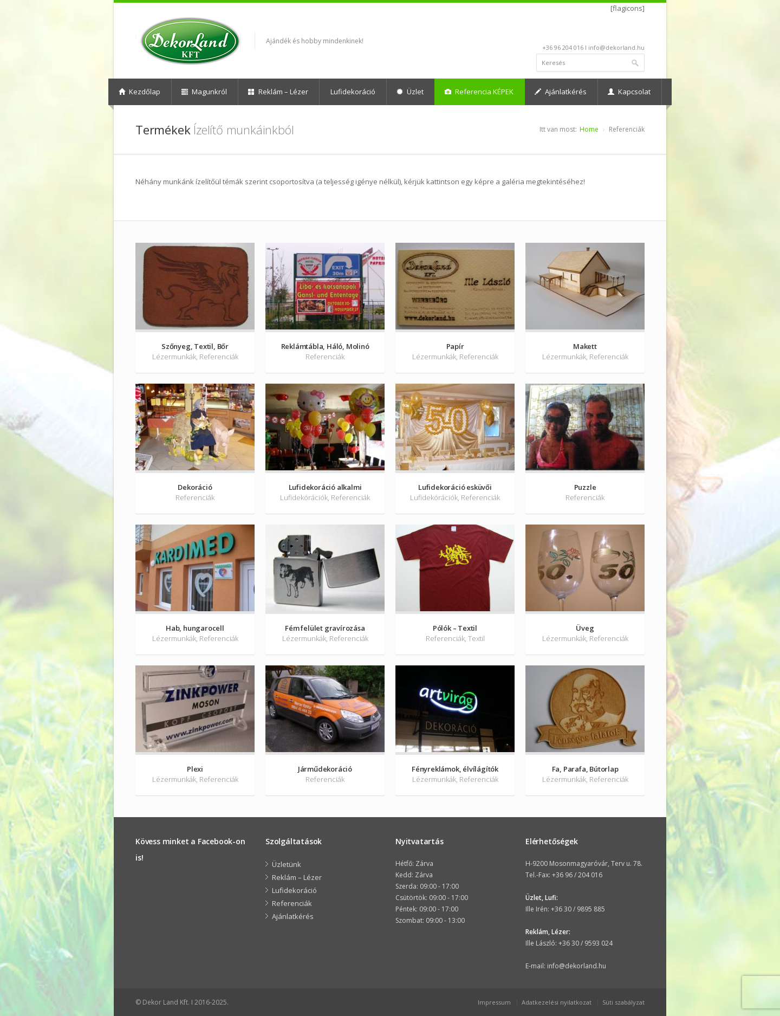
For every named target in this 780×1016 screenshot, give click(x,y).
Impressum (494, 1002)
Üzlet (410, 91)
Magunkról (204, 91)
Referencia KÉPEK (479, 91)
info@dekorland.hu (576, 965)
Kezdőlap (139, 91)
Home (589, 129)
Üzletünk (286, 864)
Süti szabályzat (623, 1002)
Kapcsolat (629, 91)
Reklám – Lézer (278, 91)
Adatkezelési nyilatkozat (557, 1002)
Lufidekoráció (352, 91)
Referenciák (292, 903)
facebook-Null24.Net (637, 31)
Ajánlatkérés (561, 91)
